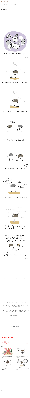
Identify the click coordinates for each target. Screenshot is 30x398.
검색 (26, 1)
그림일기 (7, 337)
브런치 (15, 4)
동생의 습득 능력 (4, 343)
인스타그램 (5, 4)
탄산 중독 (3, 339)
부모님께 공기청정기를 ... (5, 342)
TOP (28, 395)
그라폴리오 (10, 4)
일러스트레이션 (4, 337)
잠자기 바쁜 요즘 (4, 341)
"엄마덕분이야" (4, 340)
